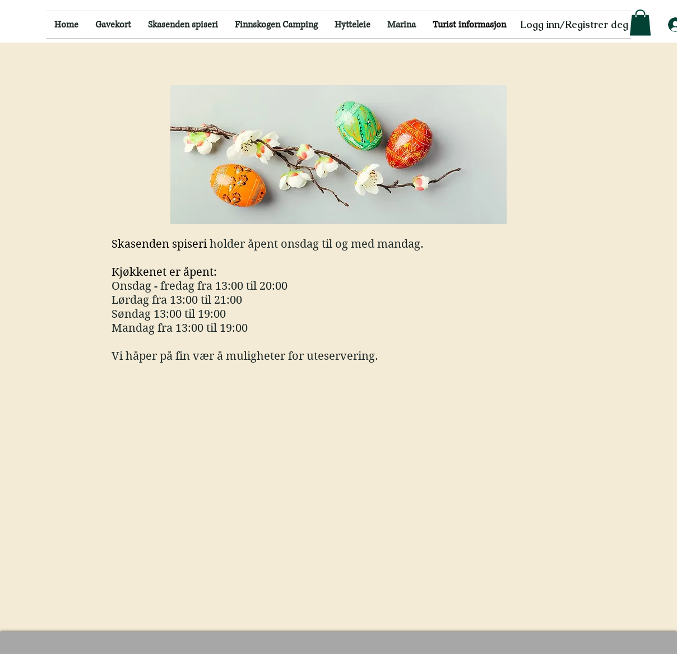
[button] (640, 23)
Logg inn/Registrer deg (574, 24)
